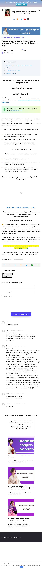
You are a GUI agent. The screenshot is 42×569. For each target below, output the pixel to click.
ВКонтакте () (7, 274)
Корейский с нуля (19, 37)
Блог (12, 37)
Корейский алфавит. (13, 70)
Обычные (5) (7, 276)
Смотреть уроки (21, 4)
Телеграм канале (16, 110)
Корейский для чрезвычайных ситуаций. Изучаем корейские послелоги (18, 520)
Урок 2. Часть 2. (11, 73)
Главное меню (6, 37)
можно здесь (23, 248)
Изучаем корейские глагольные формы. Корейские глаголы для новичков (21, 422)
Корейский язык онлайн (24, 11)
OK (21, 567)
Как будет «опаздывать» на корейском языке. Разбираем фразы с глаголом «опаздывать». (21, 488)
